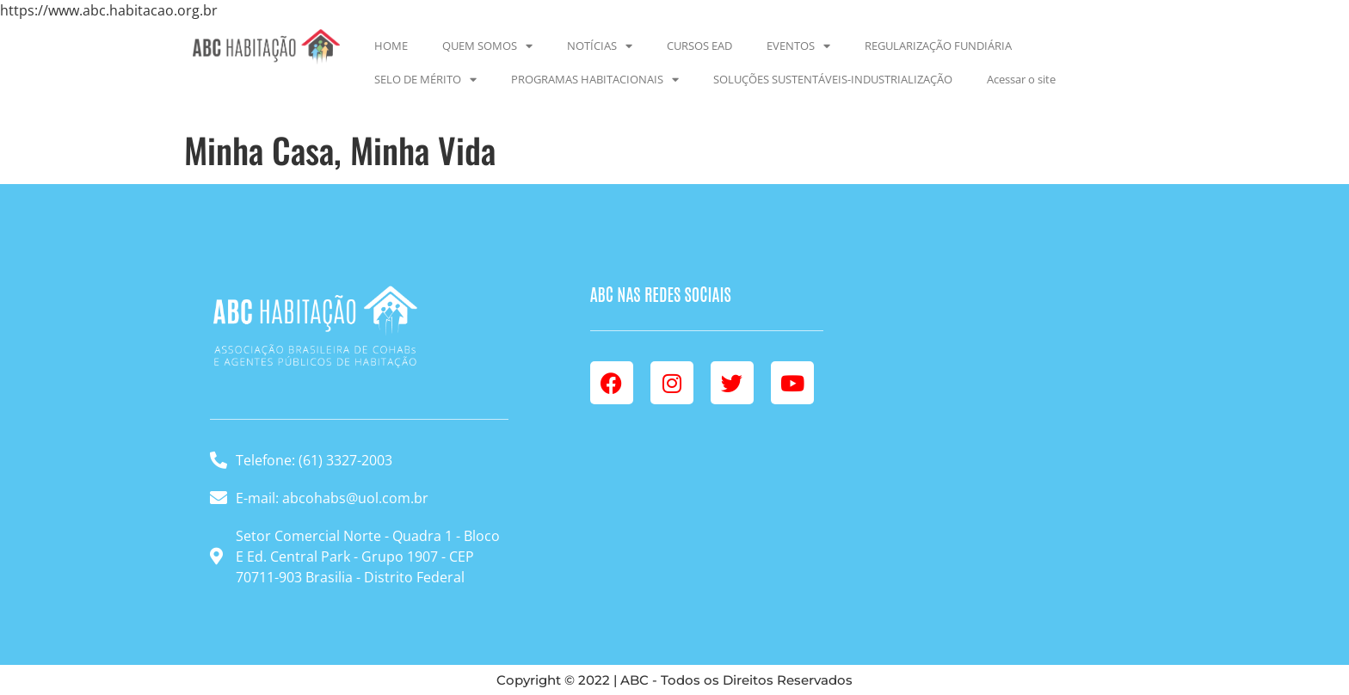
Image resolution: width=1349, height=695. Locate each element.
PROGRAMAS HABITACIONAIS (595, 79)
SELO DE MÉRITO (425, 79)
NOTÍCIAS (599, 46)
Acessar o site (1021, 79)
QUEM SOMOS (487, 46)
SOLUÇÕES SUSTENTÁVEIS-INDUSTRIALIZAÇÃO (832, 79)
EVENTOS (798, 46)
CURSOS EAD (699, 45)
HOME (391, 45)
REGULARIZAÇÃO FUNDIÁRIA (938, 45)
